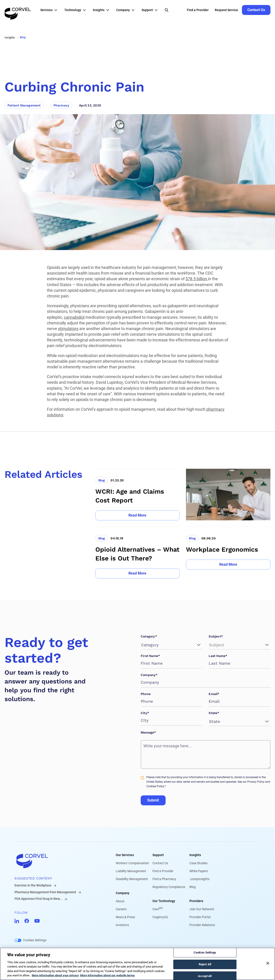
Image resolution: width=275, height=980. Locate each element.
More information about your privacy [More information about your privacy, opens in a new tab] (55, 975)
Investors (122, 925)
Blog (192, 887)
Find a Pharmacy (164, 879)
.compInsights (199, 879)
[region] (137, 964)
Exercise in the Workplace (32, 885)
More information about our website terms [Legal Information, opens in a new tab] (107, 975)
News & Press (125, 917)
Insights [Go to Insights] (10, 37)
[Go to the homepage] (18, 10)
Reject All (205, 964)
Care (157, 909)
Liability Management (131, 871)
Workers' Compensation (132, 863)
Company (122, 893)
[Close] (268, 963)
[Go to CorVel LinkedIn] (16, 921)
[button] (50, 10)
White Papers (198, 871)
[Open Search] (166, 10)
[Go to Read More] (137, 515)
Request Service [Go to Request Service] (226, 10)
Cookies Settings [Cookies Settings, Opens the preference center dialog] (205, 952)
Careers (121, 909)
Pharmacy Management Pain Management (45, 892)
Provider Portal (199, 917)
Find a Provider (163, 871)
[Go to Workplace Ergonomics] (228, 552)
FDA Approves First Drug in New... (38, 898)
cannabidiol (74, 317)
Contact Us (160, 863)
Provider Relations (202, 925)
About (120, 901)
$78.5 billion (197, 278)
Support (158, 855)
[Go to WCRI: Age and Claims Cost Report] (137, 494)
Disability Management (132, 879)
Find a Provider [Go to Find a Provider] (198, 10)
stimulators (68, 328)
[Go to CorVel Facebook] (26, 921)
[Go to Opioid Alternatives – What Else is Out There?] (137, 552)
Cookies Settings (34, 940)
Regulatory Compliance (168, 887)
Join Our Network (201, 909)
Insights (195, 855)
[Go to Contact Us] (256, 10)
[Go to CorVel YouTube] (37, 921)
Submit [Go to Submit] (153, 800)
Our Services (125, 855)
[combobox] (141, 645)
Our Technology (163, 901)
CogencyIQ (160, 917)
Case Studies (198, 863)
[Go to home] (57, 861)
